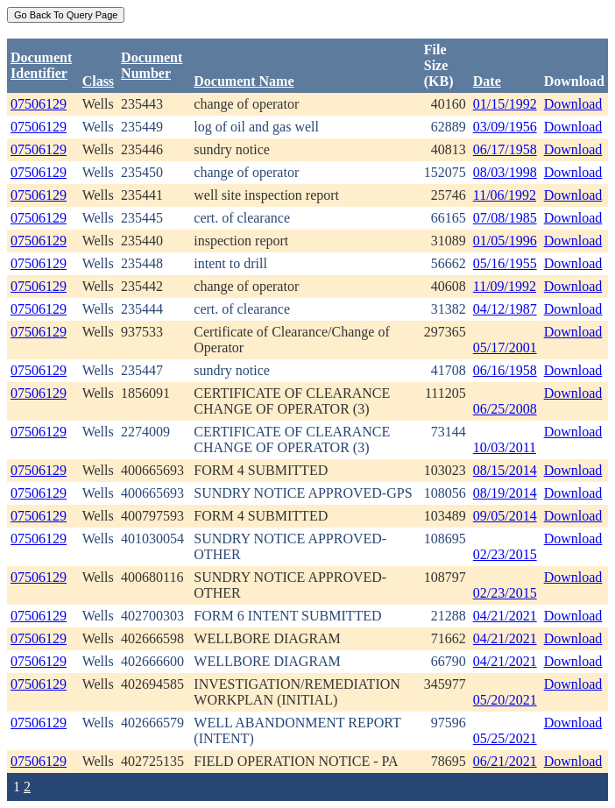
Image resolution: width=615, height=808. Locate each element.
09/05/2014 (505, 515)
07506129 (39, 103)
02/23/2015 (505, 554)
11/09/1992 (504, 286)
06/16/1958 (505, 370)
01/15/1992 (505, 103)
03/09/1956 (505, 126)
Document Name (243, 81)
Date (487, 81)
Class (98, 81)
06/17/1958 (505, 149)
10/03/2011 (504, 447)
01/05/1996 (505, 240)
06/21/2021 (505, 761)
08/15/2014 (505, 470)
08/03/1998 (505, 172)
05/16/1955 (505, 263)
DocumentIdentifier (41, 65)
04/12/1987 (505, 308)
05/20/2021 (505, 699)
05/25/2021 (505, 738)
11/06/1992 (504, 195)
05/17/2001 (505, 347)
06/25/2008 (505, 408)
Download (573, 103)
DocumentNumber (151, 65)
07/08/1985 (505, 217)
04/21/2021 (505, 615)
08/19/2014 (505, 493)
